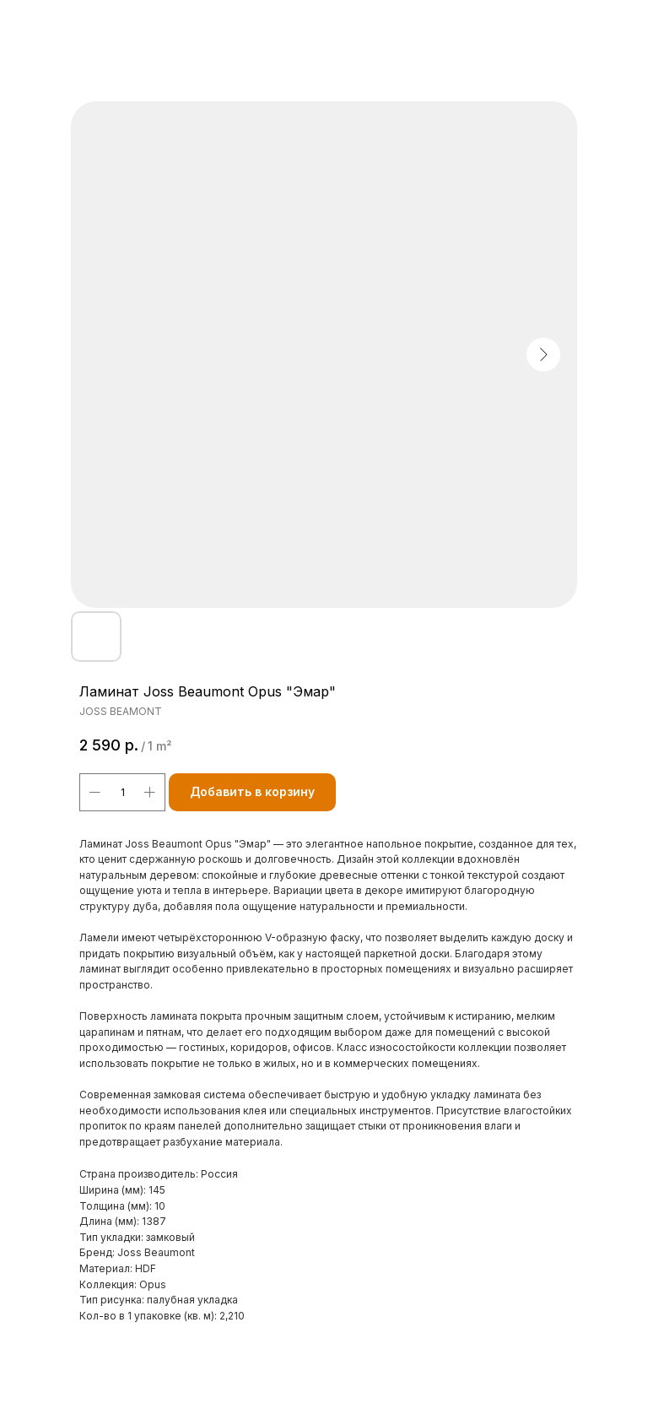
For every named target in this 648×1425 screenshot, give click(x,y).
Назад (45, 24)
